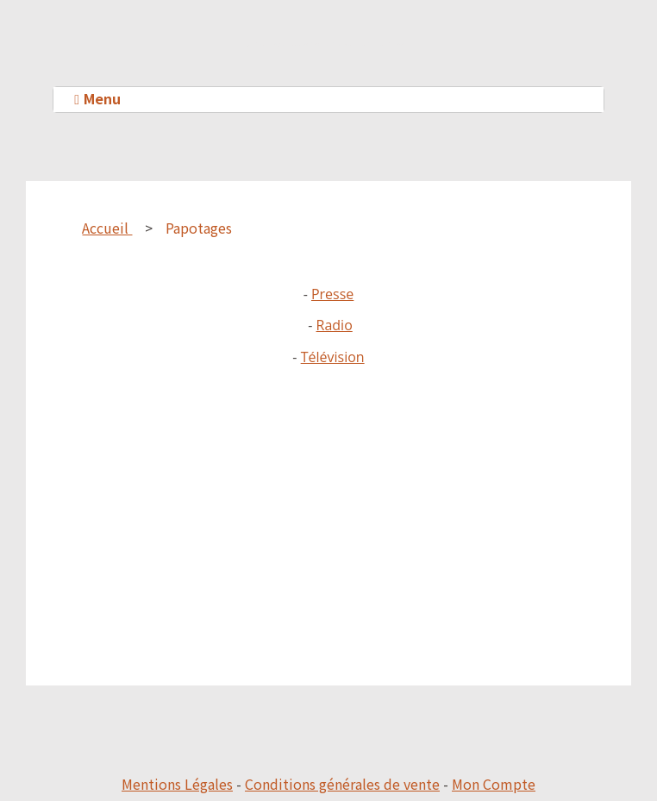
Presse (332, 294)
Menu (102, 98)
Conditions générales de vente (342, 783)
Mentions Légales (177, 783)
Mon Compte (493, 783)
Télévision (333, 356)
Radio (334, 325)
